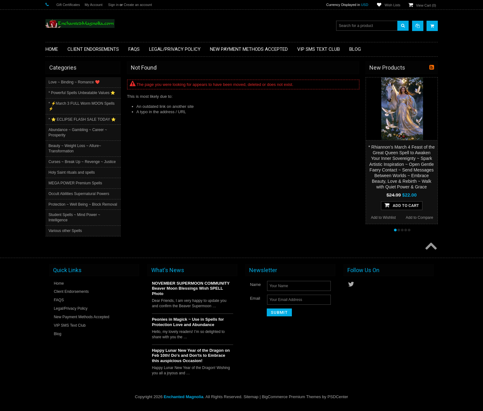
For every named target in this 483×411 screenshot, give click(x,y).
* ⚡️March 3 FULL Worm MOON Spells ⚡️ (82, 106)
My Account (94, 5)
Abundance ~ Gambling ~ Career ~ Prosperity (78, 132)
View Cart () (426, 5)
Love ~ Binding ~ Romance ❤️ (74, 82)
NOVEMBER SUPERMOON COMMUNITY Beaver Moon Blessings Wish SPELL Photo (191, 293)
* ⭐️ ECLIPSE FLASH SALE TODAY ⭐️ (83, 119)
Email (255, 303)
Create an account (138, 5)
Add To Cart (401, 205)
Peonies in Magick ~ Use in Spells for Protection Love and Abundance (188, 327)
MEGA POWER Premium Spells (76, 183)
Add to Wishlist (383, 217)
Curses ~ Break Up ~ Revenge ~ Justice (82, 162)
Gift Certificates (68, 5)
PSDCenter (337, 401)
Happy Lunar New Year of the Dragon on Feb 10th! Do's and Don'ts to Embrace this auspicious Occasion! (191, 360)
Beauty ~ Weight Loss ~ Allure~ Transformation (75, 148)
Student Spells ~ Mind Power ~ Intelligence (75, 223)
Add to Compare (419, 217)
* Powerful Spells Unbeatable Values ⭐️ (82, 93)
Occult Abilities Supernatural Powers (79, 194)
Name (255, 289)
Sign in (113, 5)
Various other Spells (66, 236)
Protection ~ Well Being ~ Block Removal (75, 207)
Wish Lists (392, 5)
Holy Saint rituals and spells (72, 172)
